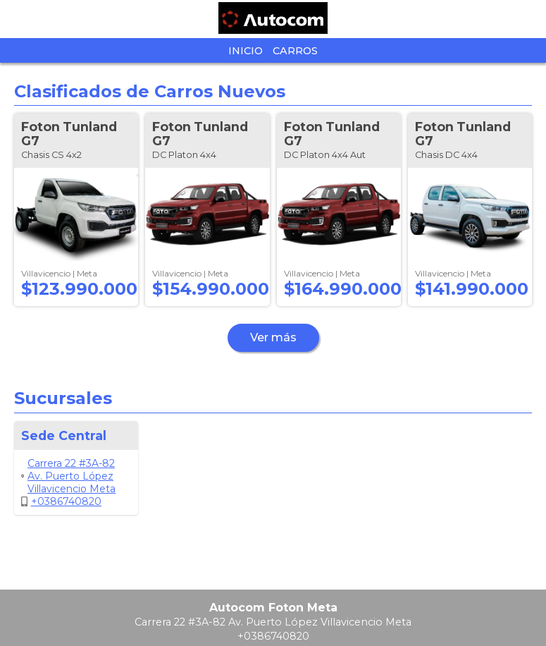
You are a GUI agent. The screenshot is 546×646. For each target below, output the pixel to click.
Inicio (245, 50)
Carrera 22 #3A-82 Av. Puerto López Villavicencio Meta (68, 476)
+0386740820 (61, 501)
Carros (295, 50)
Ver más (273, 337)
